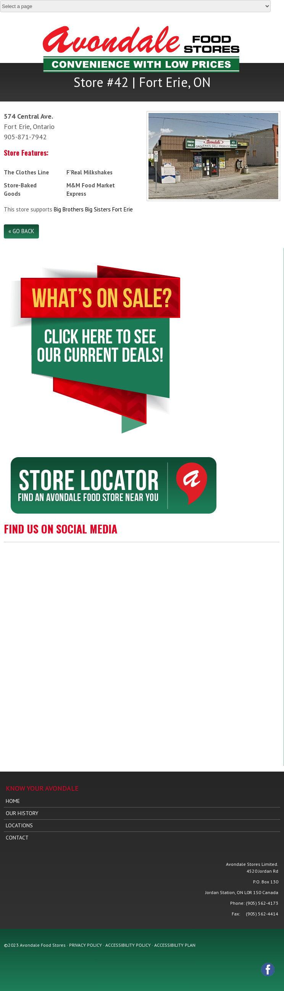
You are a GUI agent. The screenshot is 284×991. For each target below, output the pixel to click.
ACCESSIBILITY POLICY (128, 945)
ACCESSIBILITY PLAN (174, 945)
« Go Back (21, 231)
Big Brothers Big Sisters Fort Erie (93, 209)
